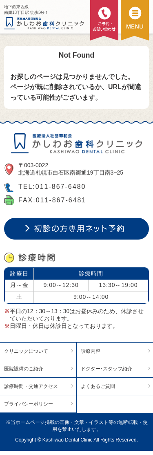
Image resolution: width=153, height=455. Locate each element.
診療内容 (90, 351)
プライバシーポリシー (28, 404)
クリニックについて (26, 351)
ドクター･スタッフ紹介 (106, 369)
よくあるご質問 (98, 386)
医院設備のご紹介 (23, 369)
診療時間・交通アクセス (31, 386)
